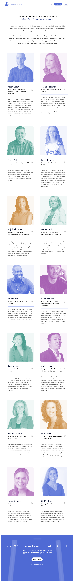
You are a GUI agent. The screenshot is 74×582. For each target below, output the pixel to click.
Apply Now (37, 559)
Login (66, 4)
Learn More (37, 564)
